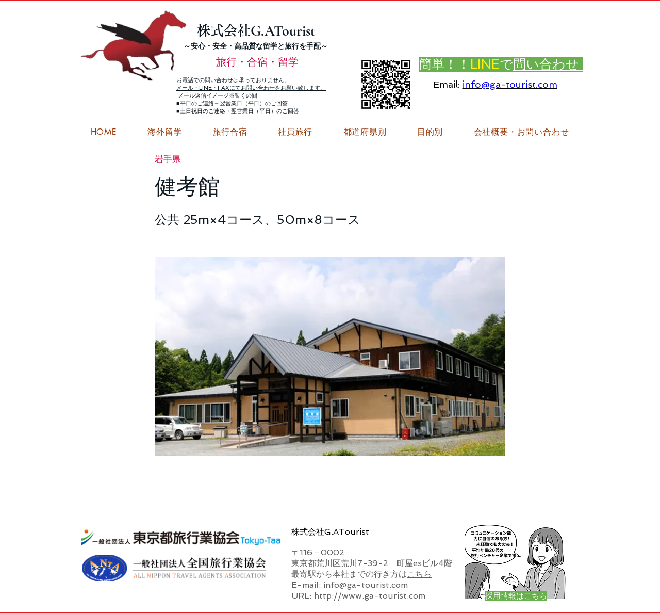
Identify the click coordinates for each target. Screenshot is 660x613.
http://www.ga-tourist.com (369, 596)
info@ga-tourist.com (510, 84)
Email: (446, 84)
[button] (521, 132)
